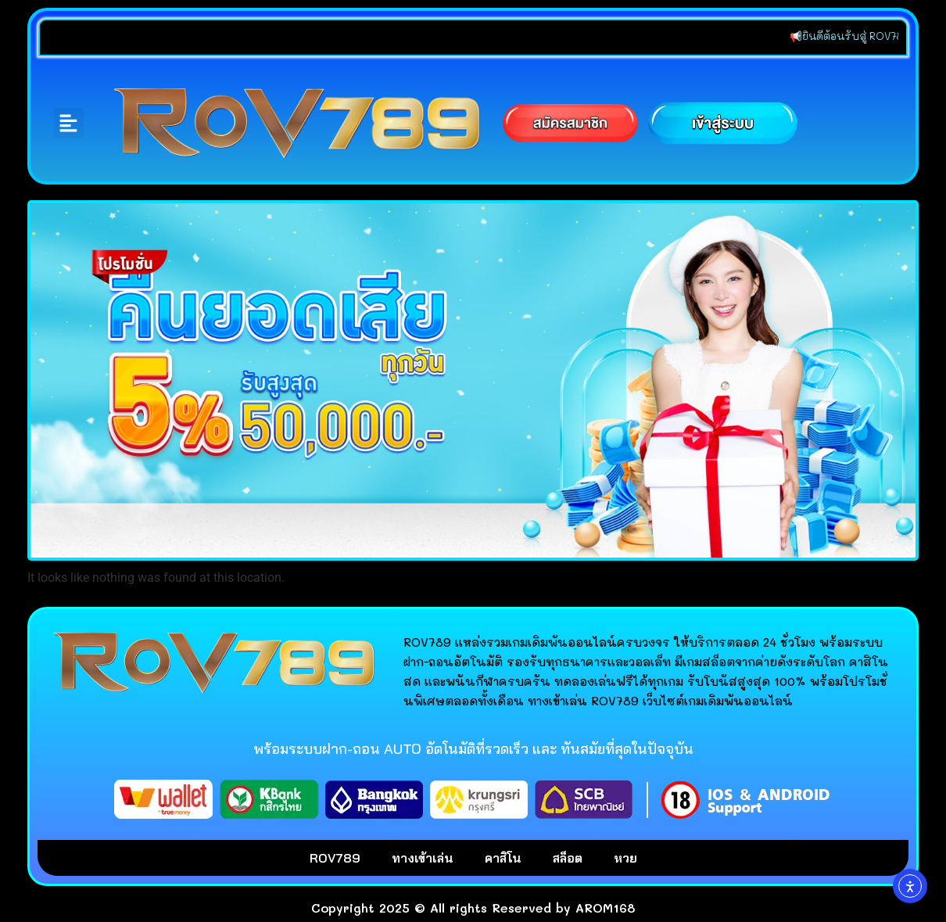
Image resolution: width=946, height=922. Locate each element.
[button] (69, 123)
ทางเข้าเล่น (422, 858)
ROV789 (335, 858)
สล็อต (567, 858)
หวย (625, 858)
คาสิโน (503, 858)
